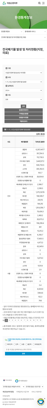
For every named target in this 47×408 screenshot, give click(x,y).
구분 (9, 68)
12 (40, 320)
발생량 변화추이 (23, 110)
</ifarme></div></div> (40, 402)
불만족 (29, 344)
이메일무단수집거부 (22, 392)
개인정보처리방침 (8, 392)
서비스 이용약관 (36, 392)
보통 (23, 344)
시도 (9, 95)
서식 (9, 77)
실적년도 (11, 86)
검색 (39, 3)
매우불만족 (38, 344)
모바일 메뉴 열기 (43, 3)
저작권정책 (6, 396)
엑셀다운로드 (23, 121)
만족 (17, 344)
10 (33, 320)
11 (37, 320)
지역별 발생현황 (23, 114)
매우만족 (9, 344)
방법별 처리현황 (23, 117)
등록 (23, 354)
